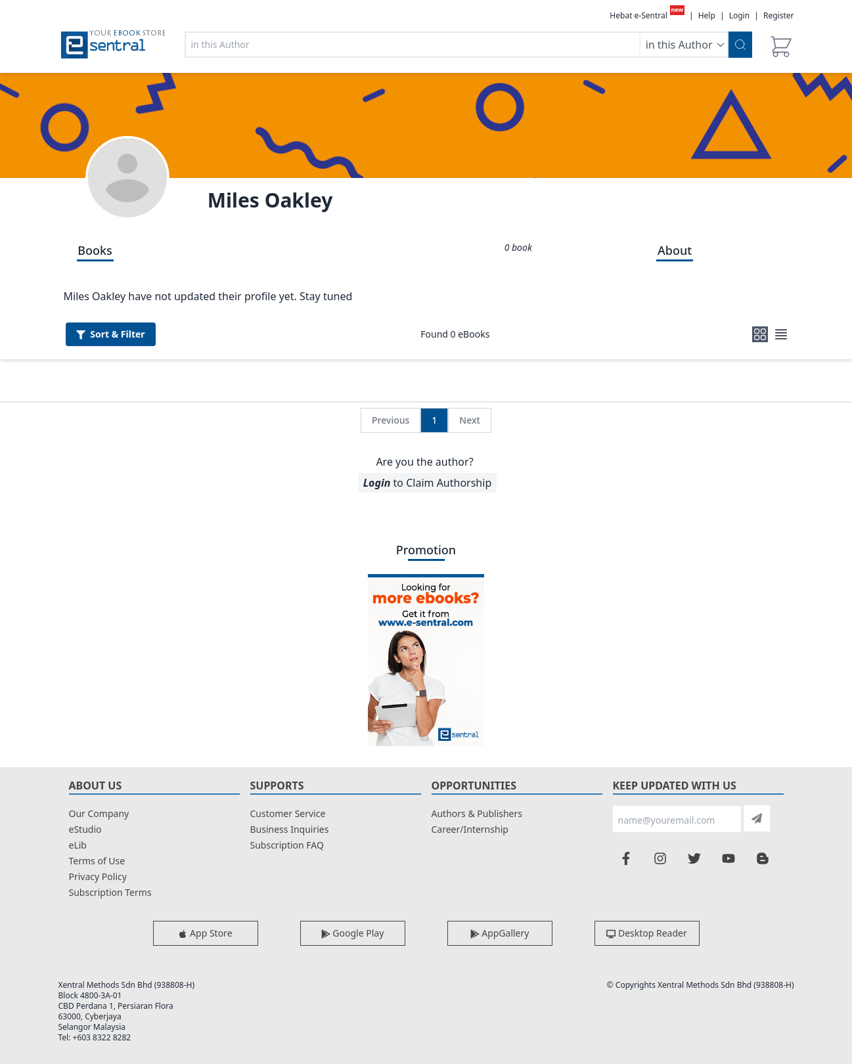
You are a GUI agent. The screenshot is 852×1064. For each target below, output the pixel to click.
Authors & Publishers (477, 813)
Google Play (352, 933)
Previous (390, 420)
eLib (78, 845)
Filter (110, 334)
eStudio (85, 829)
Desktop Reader (646, 933)
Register (778, 15)
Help (706, 16)
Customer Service (288, 813)
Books (95, 250)
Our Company (99, 813)
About (675, 250)
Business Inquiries (289, 829)
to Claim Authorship (427, 483)
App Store (205, 933)
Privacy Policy (98, 876)
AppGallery (499, 933)
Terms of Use (97, 860)
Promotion (426, 550)
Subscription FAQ (287, 845)
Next (469, 420)
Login (739, 15)
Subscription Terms (110, 892)
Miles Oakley (270, 200)
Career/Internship (470, 829)
